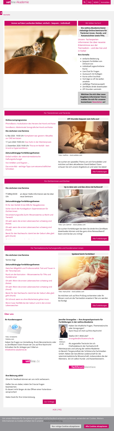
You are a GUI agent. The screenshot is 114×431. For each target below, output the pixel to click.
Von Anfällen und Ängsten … (17, 163)
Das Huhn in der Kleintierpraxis (38, 142)
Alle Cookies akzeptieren (96, 426)
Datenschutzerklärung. (53, 421)
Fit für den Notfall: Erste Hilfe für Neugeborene (25, 205)
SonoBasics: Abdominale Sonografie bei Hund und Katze (29, 127)
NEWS (96, 2)
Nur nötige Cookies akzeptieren (66, 426)
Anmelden (105, 2)
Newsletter (97, 102)
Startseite (6, 15)
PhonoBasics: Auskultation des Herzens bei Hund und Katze (31, 123)
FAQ (89, 2)
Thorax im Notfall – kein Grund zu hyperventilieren (27, 146)
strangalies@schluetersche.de (81, 338)
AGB (54, 409)
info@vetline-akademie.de (16, 349)
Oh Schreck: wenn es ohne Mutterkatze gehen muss (27, 299)
